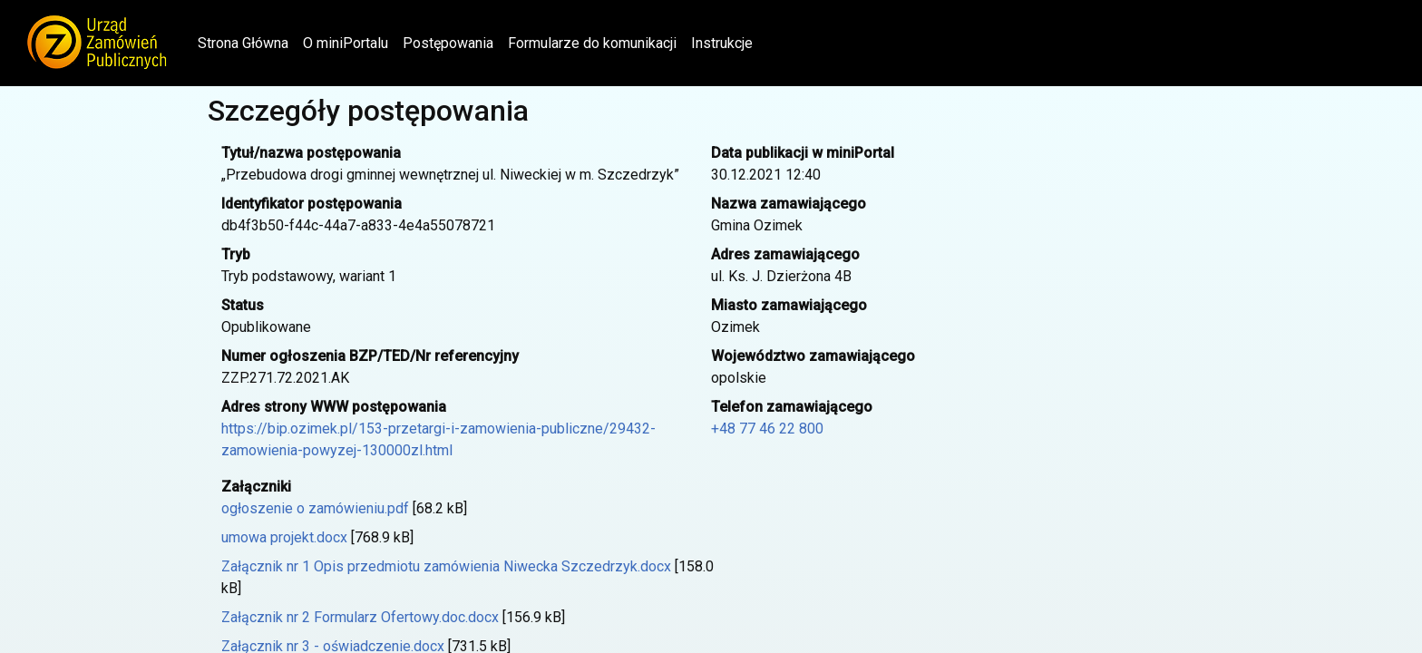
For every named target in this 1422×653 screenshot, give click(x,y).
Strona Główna (247, 42)
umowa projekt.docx (284, 537)
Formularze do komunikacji (592, 43)
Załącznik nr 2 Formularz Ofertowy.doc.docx (360, 617)
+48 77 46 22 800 (767, 428)
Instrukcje (722, 43)
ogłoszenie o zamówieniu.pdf (315, 508)
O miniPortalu (345, 43)
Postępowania (448, 43)
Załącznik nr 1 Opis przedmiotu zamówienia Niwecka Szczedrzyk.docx (446, 566)
